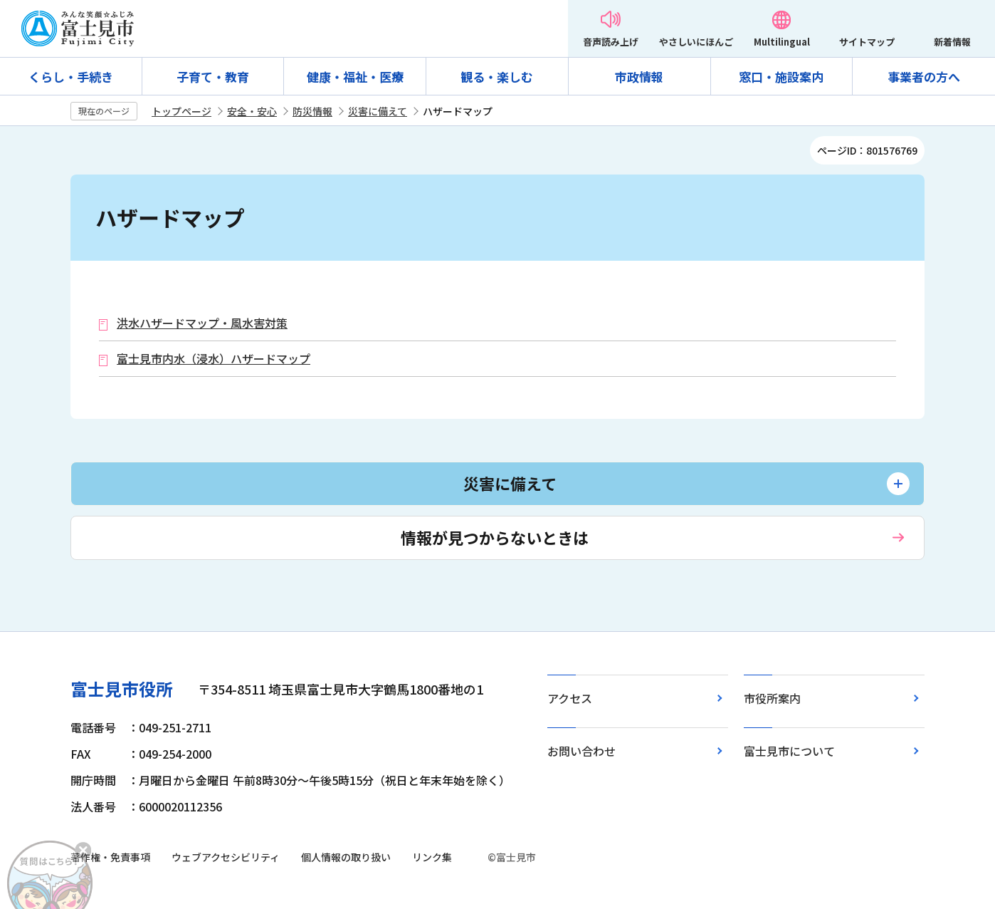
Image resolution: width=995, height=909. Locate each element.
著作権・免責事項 (110, 857)
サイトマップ (867, 41)
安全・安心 (252, 111)
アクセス (569, 698)
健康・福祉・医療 (355, 76)
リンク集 (432, 857)
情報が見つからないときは (495, 537)
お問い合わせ (581, 750)
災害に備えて (377, 111)
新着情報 (952, 41)
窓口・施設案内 (781, 76)
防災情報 (312, 111)
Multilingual (782, 41)
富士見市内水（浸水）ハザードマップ (213, 358)
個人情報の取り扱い (346, 857)
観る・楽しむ (496, 76)
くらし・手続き (70, 76)
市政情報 (639, 76)
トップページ (181, 111)
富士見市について (789, 750)
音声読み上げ (610, 41)
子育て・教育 (213, 76)
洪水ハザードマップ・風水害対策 (202, 323)
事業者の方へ (924, 76)
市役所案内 (772, 698)
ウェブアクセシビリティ (226, 857)
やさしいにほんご (696, 41)
